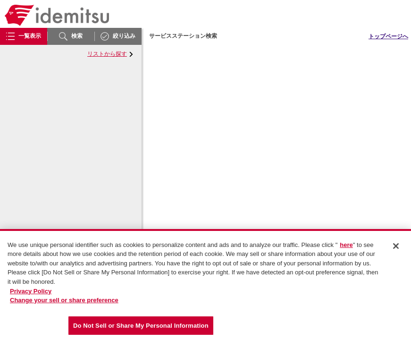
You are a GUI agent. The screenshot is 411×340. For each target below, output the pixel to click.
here (346, 247)
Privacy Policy (30, 293)
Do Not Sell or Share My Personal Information (141, 328)
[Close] (396, 248)
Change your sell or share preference (64, 302)
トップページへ (388, 36)
